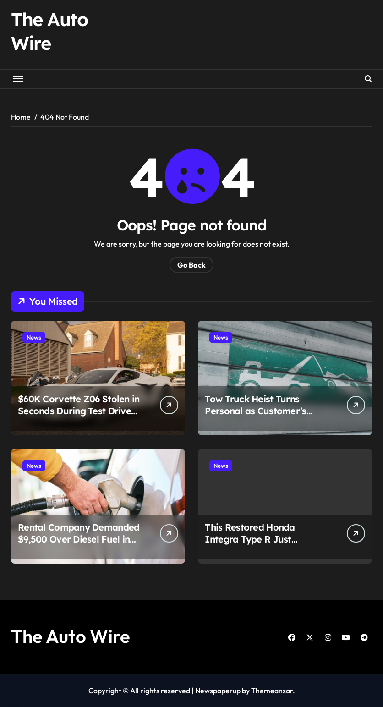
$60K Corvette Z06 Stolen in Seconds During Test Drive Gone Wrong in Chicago (79, 410)
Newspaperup (218, 690)
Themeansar (272, 690)
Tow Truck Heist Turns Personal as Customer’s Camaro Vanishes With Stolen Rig (255, 416)
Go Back (191, 264)
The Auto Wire (70, 636)
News (34, 337)
